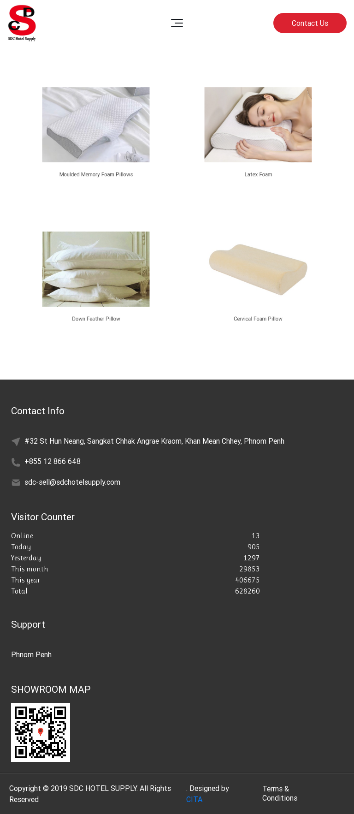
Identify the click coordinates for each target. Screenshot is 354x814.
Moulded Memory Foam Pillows (96, 172)
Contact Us (310, 23)
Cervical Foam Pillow (258, 316)
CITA (194, 799)
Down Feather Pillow (95, 316)
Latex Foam (258, 172)
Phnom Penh (31, 654)
